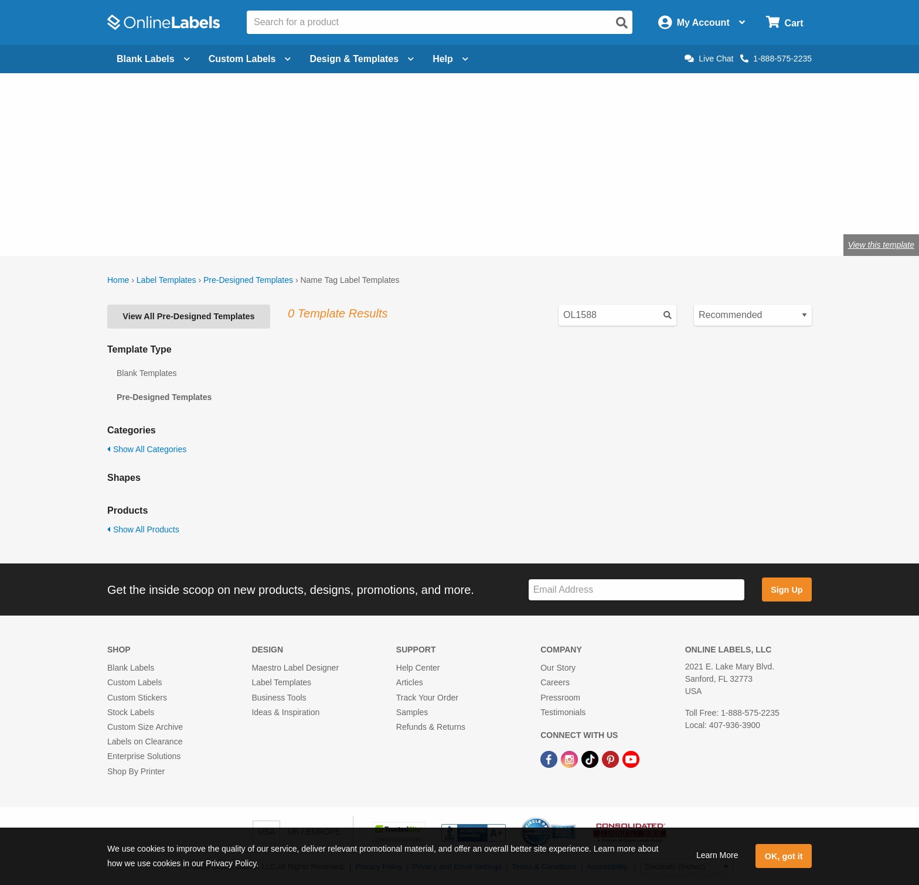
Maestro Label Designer (295, 667)
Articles (409, 682)
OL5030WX (247, 206)
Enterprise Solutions (144, 756)
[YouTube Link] (630, 758)
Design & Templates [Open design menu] (361, 59)
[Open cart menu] (784, 22)
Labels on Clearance (144, 741)
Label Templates (166, 280)
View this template (881, 245)
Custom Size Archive (145, 727)
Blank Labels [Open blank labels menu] (153, 59)
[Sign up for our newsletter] (636, 590)
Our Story (558, 667)
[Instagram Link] (570, 758)
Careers (555, 682)
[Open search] (621, 22)
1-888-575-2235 (776, 58)
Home (118, 280)
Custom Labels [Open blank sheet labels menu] (250, 59)
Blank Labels (130, 667)
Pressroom (560, 697)
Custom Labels (134, 682)
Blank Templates (146, 373)
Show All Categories (146, 449)
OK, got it (784, 856)
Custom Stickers (137, 697)
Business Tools (278, 697)
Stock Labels (130, 712)
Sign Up (786, 589)
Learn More (717, 855)
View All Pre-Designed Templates (188, 316)
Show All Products (143, 529)
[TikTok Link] (591, 758)
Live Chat (709, 58)
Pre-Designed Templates (248, 280)
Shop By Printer (136, 771)
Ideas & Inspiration (285, 712)
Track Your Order (427, 697)
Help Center (418, 667)
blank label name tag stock (241, 192)
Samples (412, 712)
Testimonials (563, 712)
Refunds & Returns (430, 727)
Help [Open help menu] (450, 59)
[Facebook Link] (550, 758)
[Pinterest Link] (611, 758)
